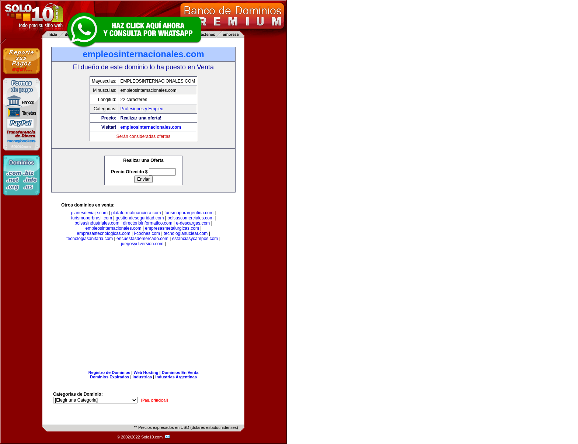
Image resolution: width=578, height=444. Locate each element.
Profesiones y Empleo (141, 108)
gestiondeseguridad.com (140, 218)
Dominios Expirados (109, 377)
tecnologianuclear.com (186, 233)
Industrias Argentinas (176, 377)
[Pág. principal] (154, 400)
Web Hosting (146, 372)
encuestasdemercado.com (142, 238)
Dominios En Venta (180, 372)
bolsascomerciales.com (190, 218)
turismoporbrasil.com (91, 218)
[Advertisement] (143, 309)
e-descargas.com (193, 223)
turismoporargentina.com (188, 212)
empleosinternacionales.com (150, 127)
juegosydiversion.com (142, 243)
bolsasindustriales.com (96, 223)
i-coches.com (147, 233)
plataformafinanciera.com (136, 212)
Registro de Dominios (109, 372)
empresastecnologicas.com (103, 233)
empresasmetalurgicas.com (172, 228)
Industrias (142, 377)
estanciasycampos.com (195, 238)
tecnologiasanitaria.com (89, 238)
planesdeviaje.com (89, 212)
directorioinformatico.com (147, 223)
